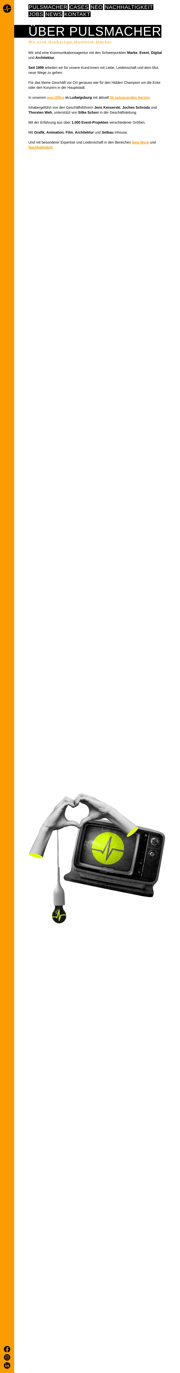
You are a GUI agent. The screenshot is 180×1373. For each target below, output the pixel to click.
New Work (140, 142)
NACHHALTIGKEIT (129, 7)
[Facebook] (7, 1349)
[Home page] (7, 9)
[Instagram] (7, 1357)
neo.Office (56, 97)
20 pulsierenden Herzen (130, 97)
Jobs (36, 14)
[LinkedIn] (7, 1365)
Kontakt (77, 14)
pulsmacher (48, 7)
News (53, 14)
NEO (97, 7)
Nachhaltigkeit (40, 147)
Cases (79, 7)
